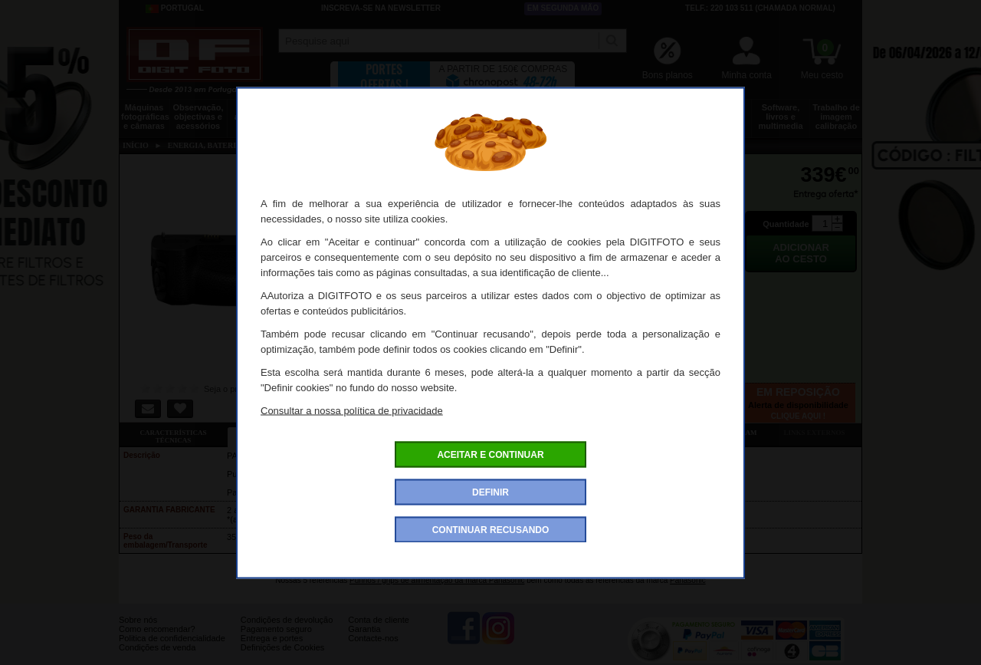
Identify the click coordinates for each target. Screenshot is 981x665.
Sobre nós (138, 631)
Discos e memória (664, 112)
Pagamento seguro (276, 640)
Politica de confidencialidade (172, 649)
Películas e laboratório (722, 112)
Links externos (814, 432)
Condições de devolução (287, 631)
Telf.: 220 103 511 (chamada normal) (760, 8)
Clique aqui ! (798, 416)
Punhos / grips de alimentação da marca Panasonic (436, 580)
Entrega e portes (272, 649)
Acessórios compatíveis (497, 432)
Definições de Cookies (282, 658)
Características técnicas (172, 436)
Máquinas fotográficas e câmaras (145, 116)
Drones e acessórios (256, 112)
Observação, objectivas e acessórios (197, 116)
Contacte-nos (373, 649)
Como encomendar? (157, 640)
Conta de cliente (378, 631)
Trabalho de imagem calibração (836, 116)
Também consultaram (713, 432)
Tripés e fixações (314, 112)
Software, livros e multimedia (780, 116)
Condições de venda (157, 658)
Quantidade (786, 224)
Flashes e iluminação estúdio (431, 116)
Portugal (175, 8)
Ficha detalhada (281, 432)
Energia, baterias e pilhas (605, 116)
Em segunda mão (563, 8)
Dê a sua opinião (605, 432)
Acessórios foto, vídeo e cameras (489, 116)
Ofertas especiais (389, 432)
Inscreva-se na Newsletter (381, 8)
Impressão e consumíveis (547, 112)
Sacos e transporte (372, 112)
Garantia (364, 640)
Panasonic (688, 580)
